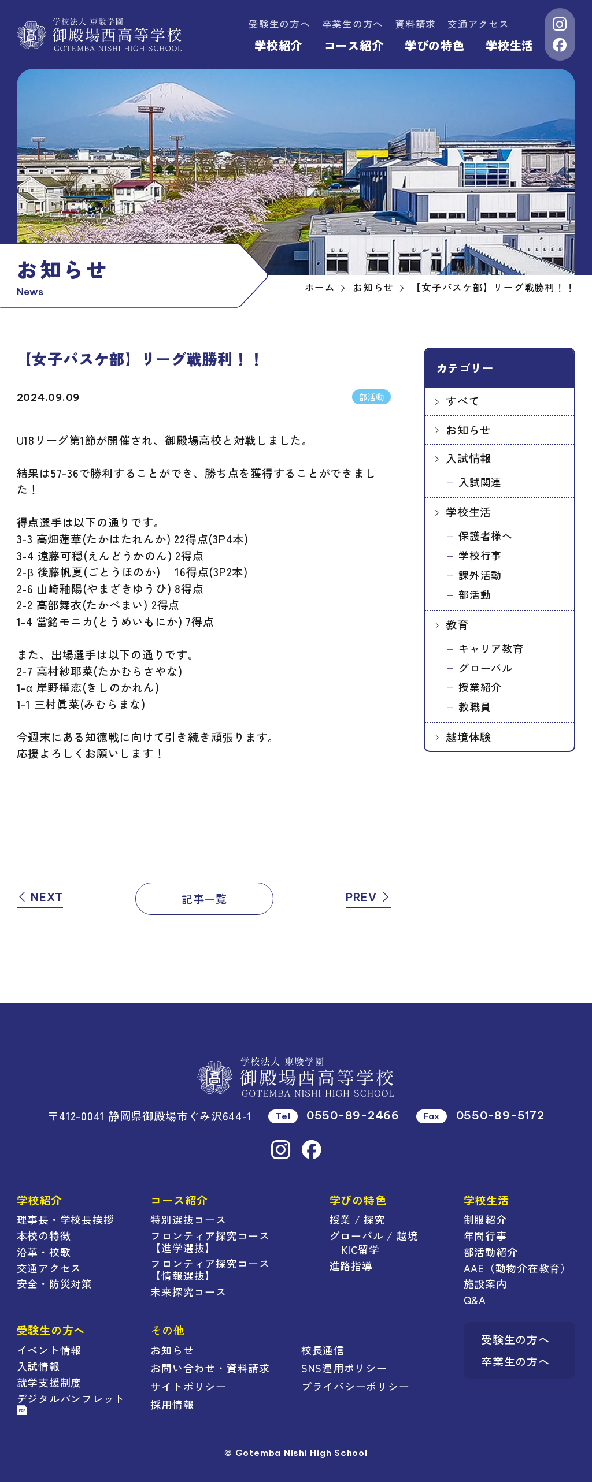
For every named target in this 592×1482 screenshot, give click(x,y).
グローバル (485, 667)
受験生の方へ (279, 24)
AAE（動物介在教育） (517, 1267)
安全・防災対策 (54, 1283)
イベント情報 (49, 1349)
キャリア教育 (491, 648)
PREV (368, 897)
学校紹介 (278, 45)
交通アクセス (478, 24)
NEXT (40, 897)
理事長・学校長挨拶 (65, 1219)
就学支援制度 (49, 1382)
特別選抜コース (188, 1219)
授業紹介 (480, 686)
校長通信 (323, 1349)
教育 (457, 624)
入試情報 (468, 458)
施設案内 (485, 1283)
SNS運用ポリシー (344, 1367)
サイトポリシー (188, 1386)
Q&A (475, 1299)
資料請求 (415, 24)
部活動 (474, 594)
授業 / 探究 (358, 1219)
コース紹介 (354, 45)
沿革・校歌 (44, 1251)
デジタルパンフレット (71, 1403)
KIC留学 (361, 1249)
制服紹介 (485, 1219)
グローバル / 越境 (374, 1235)
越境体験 (468, 736)
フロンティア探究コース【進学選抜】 (209, 1241)
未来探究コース (188, 1291)
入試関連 (480, 481)
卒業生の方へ (353, 24)
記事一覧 (204, 898)
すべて (463, 400)
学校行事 (480, 555)
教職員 (474, 706)
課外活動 (480, 574)
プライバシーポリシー (355, 1386)
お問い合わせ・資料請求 (209, 1367)
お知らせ (468, 429)
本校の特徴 (44, 1235)
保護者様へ (485, 535)
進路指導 (351, 1265)
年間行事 (485, 1235)
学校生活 (510, 45)
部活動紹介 (491, 1251)
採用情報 (172, 1404)
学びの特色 (435, 45)
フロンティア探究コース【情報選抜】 (209, 1269)
